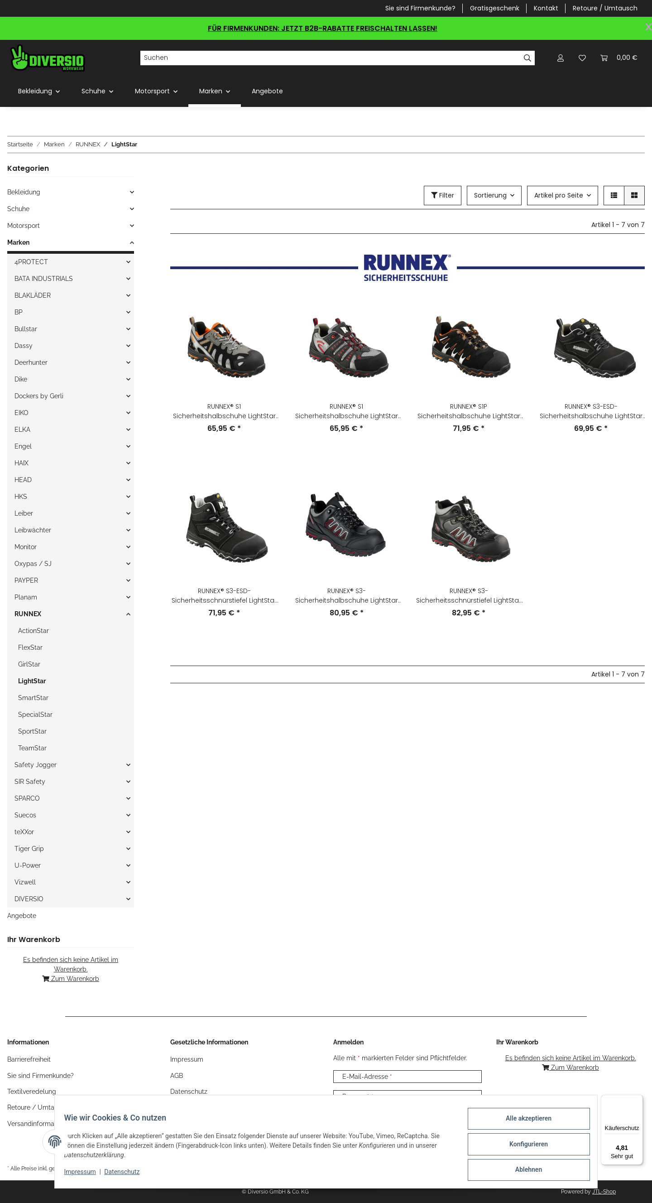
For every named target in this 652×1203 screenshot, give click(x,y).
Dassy (23, 345)
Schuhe (18, 209)
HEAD (23, 479)
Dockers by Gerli (38, 396)
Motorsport (23, 225)
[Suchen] (330, 58)
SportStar (32, 731)
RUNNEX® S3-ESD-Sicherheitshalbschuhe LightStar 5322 (591, 411)
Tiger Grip (29, 848)
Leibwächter (32, 530)
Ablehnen (523, 1170)
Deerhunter (31, 362)
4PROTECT (31, 262)
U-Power (27, 865)
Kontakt (546, 8)
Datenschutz (127, 1175)
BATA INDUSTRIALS (43, 278)
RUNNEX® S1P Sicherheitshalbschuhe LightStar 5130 (468, 411)
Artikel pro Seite (558, 195)
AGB (176, 1075)
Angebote (21, 915)
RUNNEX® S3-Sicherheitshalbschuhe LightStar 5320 (346, 595)
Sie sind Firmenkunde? (420, 8)
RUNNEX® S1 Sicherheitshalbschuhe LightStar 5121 (346, 411)
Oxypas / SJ (33, 563)
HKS (20, 496)
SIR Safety (29, 781)
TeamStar (32, 748)
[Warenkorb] (619, 57)
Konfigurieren (523, 1147)
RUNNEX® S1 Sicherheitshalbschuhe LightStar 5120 (224, 411)
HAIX (21, 463)
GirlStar (29, 664)
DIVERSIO (28, 899)
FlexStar (30, 647)
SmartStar (33, 697)
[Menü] (637, 1100)
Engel (23, 446)
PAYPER (26, 580)
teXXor (24, 832)
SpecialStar (35, 714)
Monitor (25, 547)
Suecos (25, 815)
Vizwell (25, 882)
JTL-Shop (604, 1192)
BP (18, 312)
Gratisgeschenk (494, 8)
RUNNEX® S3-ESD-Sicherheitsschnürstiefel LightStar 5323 (224, 595)
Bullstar (25, 329)
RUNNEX (27, 614)
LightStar (32, 681)
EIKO (21, 412)
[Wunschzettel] (582, 57)
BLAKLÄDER (32, 295)
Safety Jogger (35, 764)
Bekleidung (23, 192)
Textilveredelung (31, 1091)
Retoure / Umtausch (605, 8)
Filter (442, 195)
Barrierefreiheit (29, 1059)
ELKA (22, 429)
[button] (560, 57)
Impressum (85, 1175)
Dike (20, 379)
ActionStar (33, 630)
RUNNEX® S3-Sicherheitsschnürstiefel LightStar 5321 (468, 595)
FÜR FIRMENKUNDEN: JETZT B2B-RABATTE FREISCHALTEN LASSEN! (322, 28)
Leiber (23, 513)
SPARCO (27, 798)
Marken (18, 242)
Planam (25, 597)
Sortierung (490, 195)
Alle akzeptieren (523, 1123)
